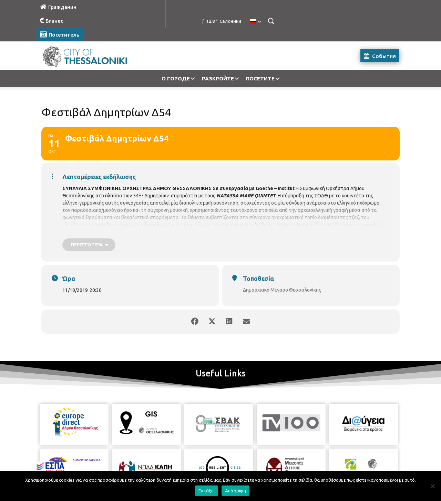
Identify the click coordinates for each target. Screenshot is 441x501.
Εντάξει (206, 490)
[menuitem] (255, 21)
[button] (271, 21)
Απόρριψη (235, 490)
